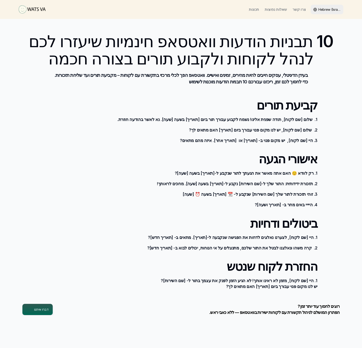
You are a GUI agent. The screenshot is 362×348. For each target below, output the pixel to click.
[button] (37, 309)
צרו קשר (299, 9)
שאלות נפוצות (276, 9)
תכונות (254, 9)
